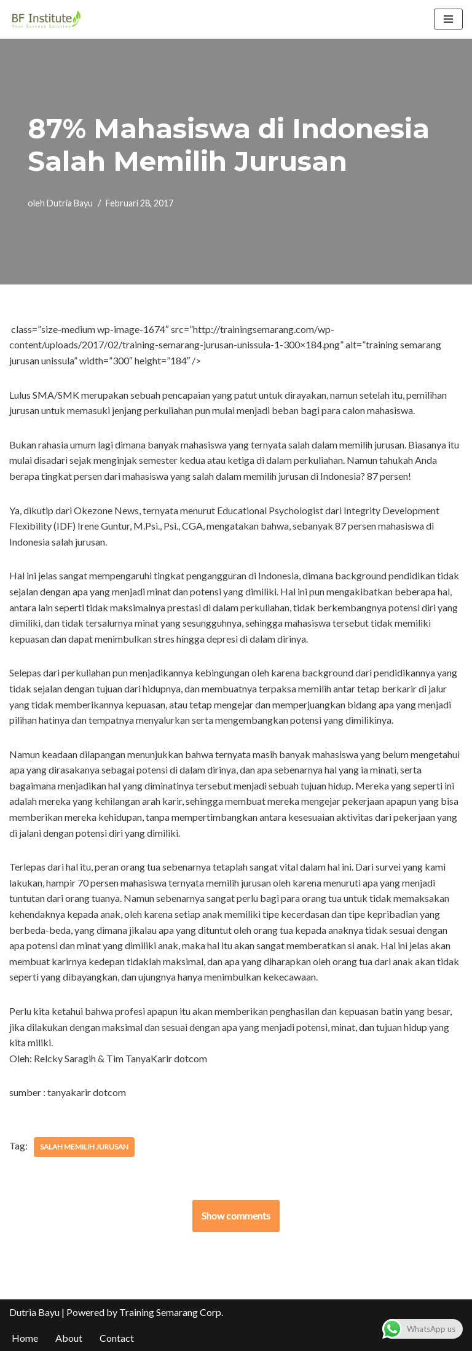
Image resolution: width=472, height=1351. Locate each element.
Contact (117, 1338)
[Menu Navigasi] (448, 19)
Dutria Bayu (70, 203)
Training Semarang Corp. (171, 1312)
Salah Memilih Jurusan (84, 1146)
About (68, 1338)
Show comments (236, 1215)
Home (25, 1338)
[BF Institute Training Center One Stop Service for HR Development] (46, 19)
